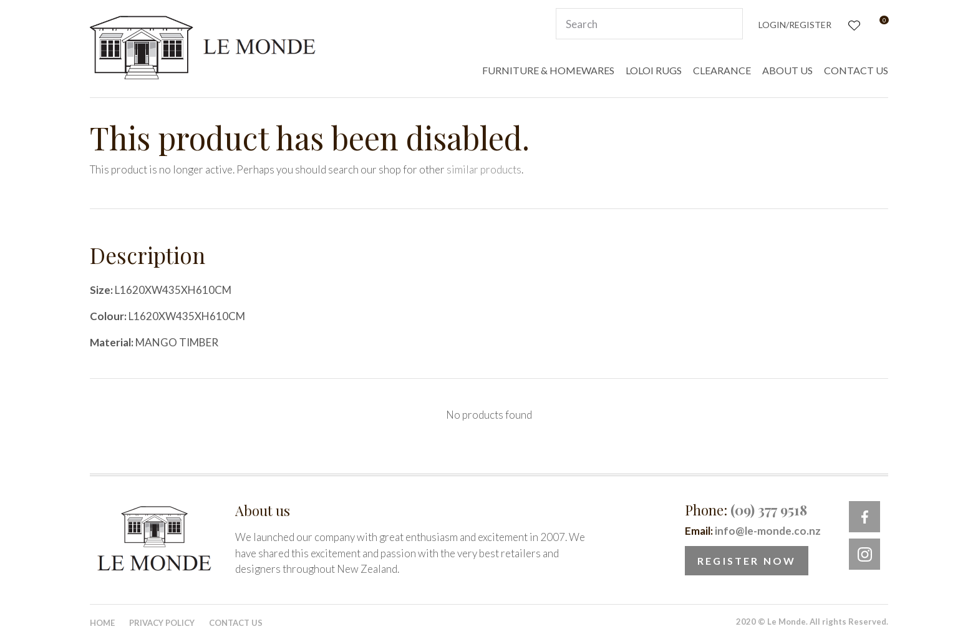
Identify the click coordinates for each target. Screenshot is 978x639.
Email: (753, 530)
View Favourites (853, 24)
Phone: (746, 509)
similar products (484, 169)
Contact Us (236, 623)
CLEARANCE (722, 70)
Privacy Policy (162, 623)
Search (728, 23)
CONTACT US (856, 70)
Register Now (746, 561)
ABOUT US (787, 70)
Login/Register (794, 24)
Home (102, 623)
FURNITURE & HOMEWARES (548, 70)
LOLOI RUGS (654, 70)
